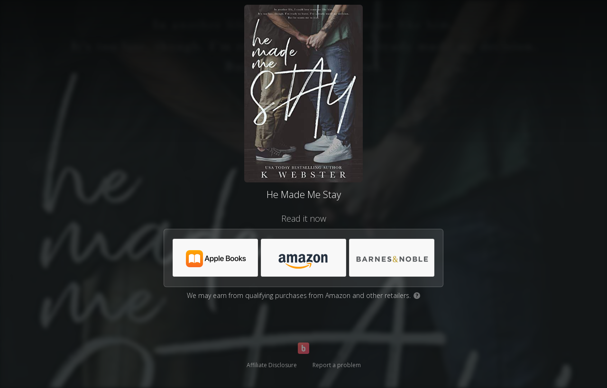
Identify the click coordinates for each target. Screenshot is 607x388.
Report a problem (337, 365)
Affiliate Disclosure (272, 365)
